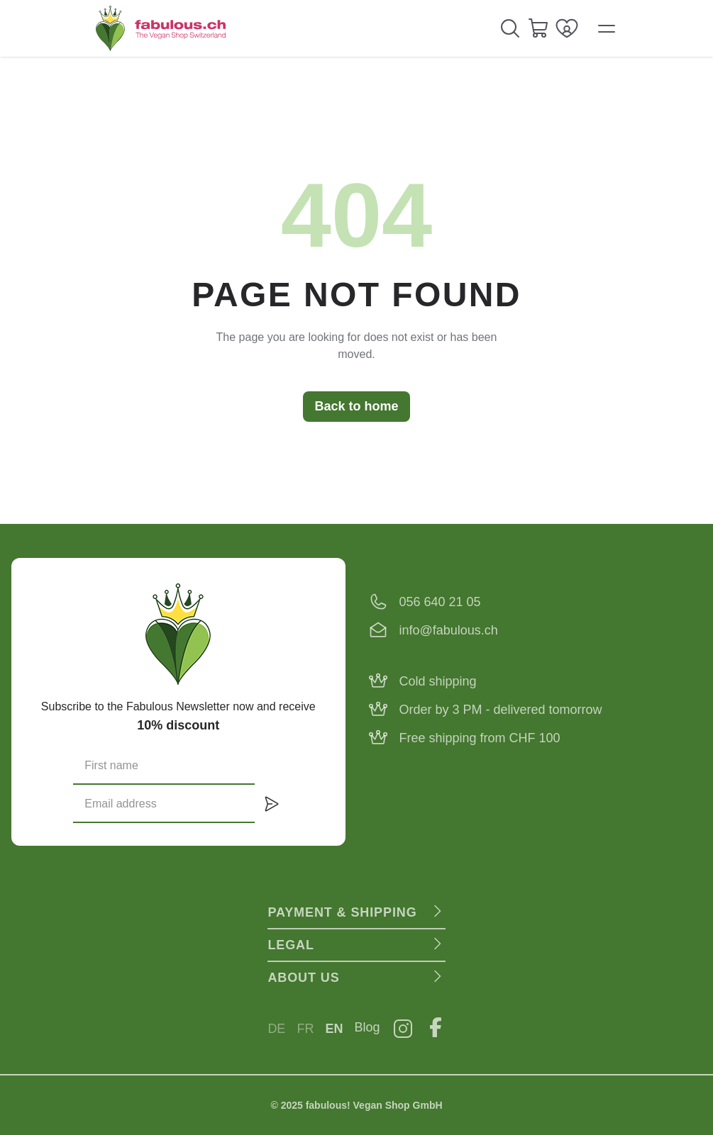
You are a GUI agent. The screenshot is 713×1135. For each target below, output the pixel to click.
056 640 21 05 (440, 602)
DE (276, 1029)
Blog (367, 1027)
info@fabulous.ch (448, 630)
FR (305, 1029)
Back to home (356, 406)
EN (334, 1029)
